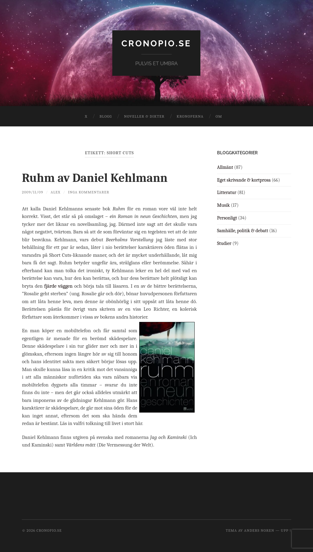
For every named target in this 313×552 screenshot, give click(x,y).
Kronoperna (189, 116)
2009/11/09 (32, 192)
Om (219, 116)
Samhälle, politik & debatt (242, 230)
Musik (223, 205)
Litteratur (226, 192)
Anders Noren (259, 530)
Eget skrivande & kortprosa (244, 180)
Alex (55, 192)
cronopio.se (156, 43)
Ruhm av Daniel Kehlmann (94, 178)
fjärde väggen (58, 286)
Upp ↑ (286, 530)
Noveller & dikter (144, 116)
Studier (224, 243)
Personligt (227, 218)
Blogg (106, 116)
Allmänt (225, 167)
